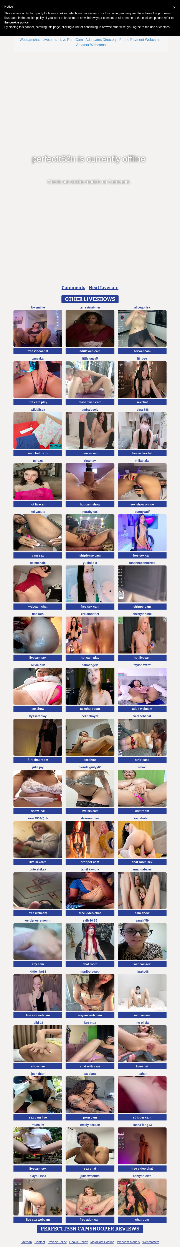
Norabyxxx (89, 511)
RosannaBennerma (142, 563)
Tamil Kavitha (90, 869)
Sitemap (26, 1242)
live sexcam (90, 811)
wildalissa (38, 409)
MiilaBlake (142, 460)
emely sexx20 (90, 1125)
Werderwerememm (38, 920)
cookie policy (19, 22)
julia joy (37, 767)
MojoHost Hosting (102, 1242)
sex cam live (38, 1117)
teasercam (90, 453)
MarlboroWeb (90, 971)
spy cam (38, 964)
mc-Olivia (142, 1022)
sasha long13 (142, 1125)
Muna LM (38, 1125)
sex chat (90, 1168)
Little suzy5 (90, 358)
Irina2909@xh (38, 818)
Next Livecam (104, 287)
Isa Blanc (90, 1073)
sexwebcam (142, 351)
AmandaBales (142, 869)
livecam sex (37, 657)
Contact (40, 1242)
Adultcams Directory (101, 40)
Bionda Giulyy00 (90, 767)
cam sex (38, 555)
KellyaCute (38, 511)
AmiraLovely (90, 409)
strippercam (142, 606)
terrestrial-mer (90, 307)
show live (38, 811)
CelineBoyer (90, 716)
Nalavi (142, 767)
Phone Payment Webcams (139, 40)
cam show (142, 913)
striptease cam (90, 555)
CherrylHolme (142, 614)
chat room (90, 964)
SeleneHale (38, 563)
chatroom (142, 811)
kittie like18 (38, 971)
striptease (142, 760)
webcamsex (142, 964)
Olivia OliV (38, 665)
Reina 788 (142, 409)
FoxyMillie (38, 307)
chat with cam (90, 1066)
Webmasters (150, 1242)
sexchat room (90, 708)
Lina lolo (38, 614)
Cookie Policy (78, 1242)
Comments (73, 287)
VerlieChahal (142, 716)
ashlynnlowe (142, 1176)
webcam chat (38, 606)
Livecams (49, 40)
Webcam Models (128, 1242)
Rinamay (90, 460)
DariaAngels (90, 665)
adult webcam (142, 708)
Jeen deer (38, 1073)
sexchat (142, 402)
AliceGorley (142, 307)
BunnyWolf (142, 511)
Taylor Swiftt (142, 665)
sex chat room (38, 453)
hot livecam (38, 504)
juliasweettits (90, 1176)
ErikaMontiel (90, 614)
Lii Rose (142, 358)
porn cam (90, 1117)
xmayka (37, 358)
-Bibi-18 (38, 1022)
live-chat (142, 1066)
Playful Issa (38, 1176)
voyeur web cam (90, 1015)
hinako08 (142, 971)
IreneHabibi (142, 818)
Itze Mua (90, 1022)
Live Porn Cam (71, 40)
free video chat (90, 913)
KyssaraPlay (37, 716)
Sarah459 (142, 920)
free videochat (38, 351)
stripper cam (90, 862)
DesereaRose (90, 818)
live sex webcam (38, 1015)
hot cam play (38, 402)
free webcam (38, 913)
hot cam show (90, 504)
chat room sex (142, 862)
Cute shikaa (38, 869)
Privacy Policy (57, 1242)
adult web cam (89, 351)
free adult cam (90, 1219)
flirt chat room (38, 760)
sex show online (142, 504)
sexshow (37, 708)
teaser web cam (90, 402)
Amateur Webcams (91, 45)
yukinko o (90, 563)
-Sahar (142, 1073)
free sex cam (142, 555)
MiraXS (38, 460)
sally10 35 (90, 920)
